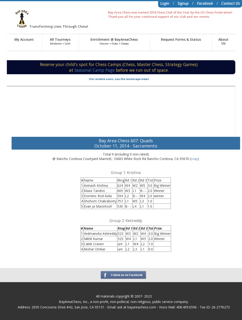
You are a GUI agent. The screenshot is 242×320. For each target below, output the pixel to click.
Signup (183, 3)
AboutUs (223, 41)
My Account (24, 39)
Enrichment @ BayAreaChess (114, 41)
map (194, 158)
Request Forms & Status (181, 39)
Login (164, 3)
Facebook (205, 3)
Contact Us (230, 3)
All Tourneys (60, 41)
